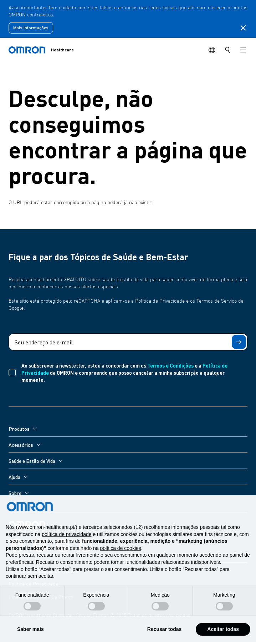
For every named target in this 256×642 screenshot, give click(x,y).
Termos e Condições (170, 365)
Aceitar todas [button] (223, 634)
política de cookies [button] (120, 553)
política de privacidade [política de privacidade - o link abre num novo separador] (66, 539)
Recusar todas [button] (164, 634)
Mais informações (30, 27)
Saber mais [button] (30, 634)
